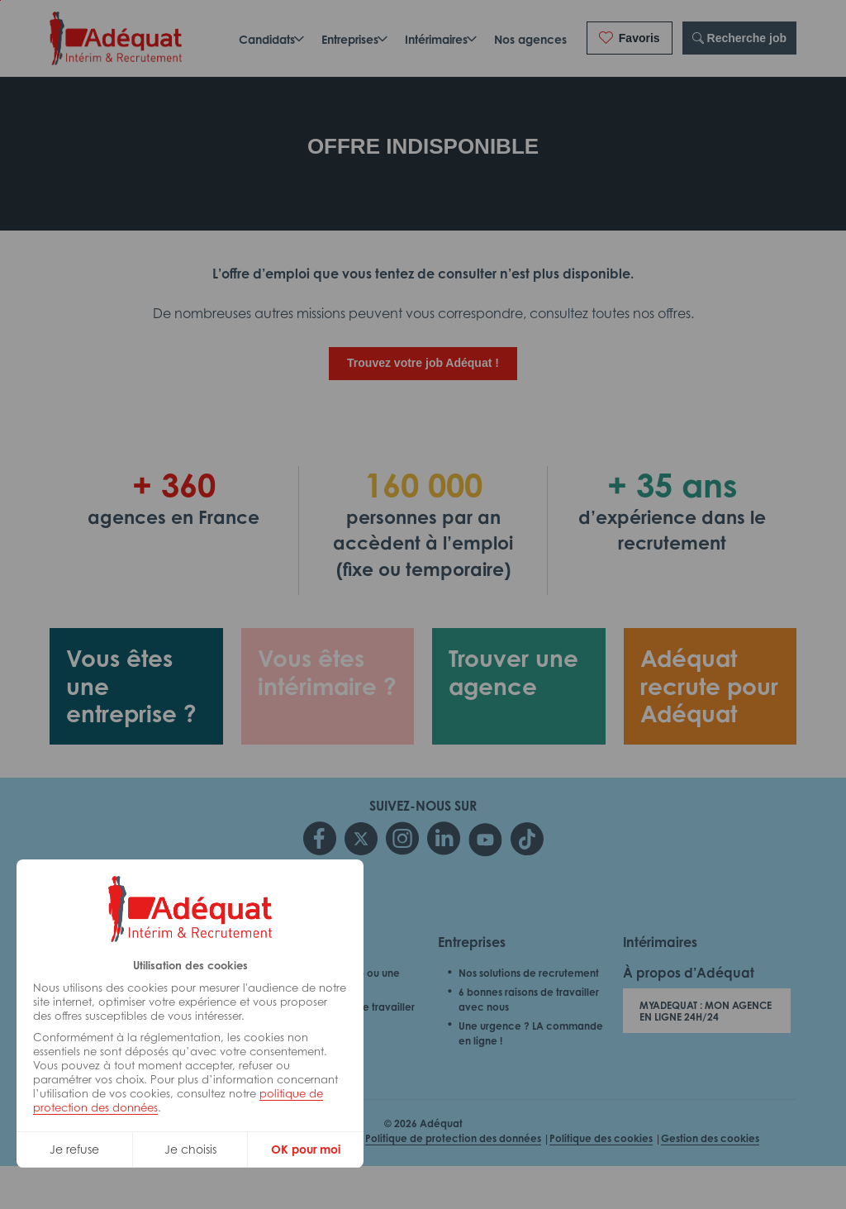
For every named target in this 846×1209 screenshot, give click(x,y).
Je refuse (74, 1149)
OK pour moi (305, 1149)
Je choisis (190, 1149)
